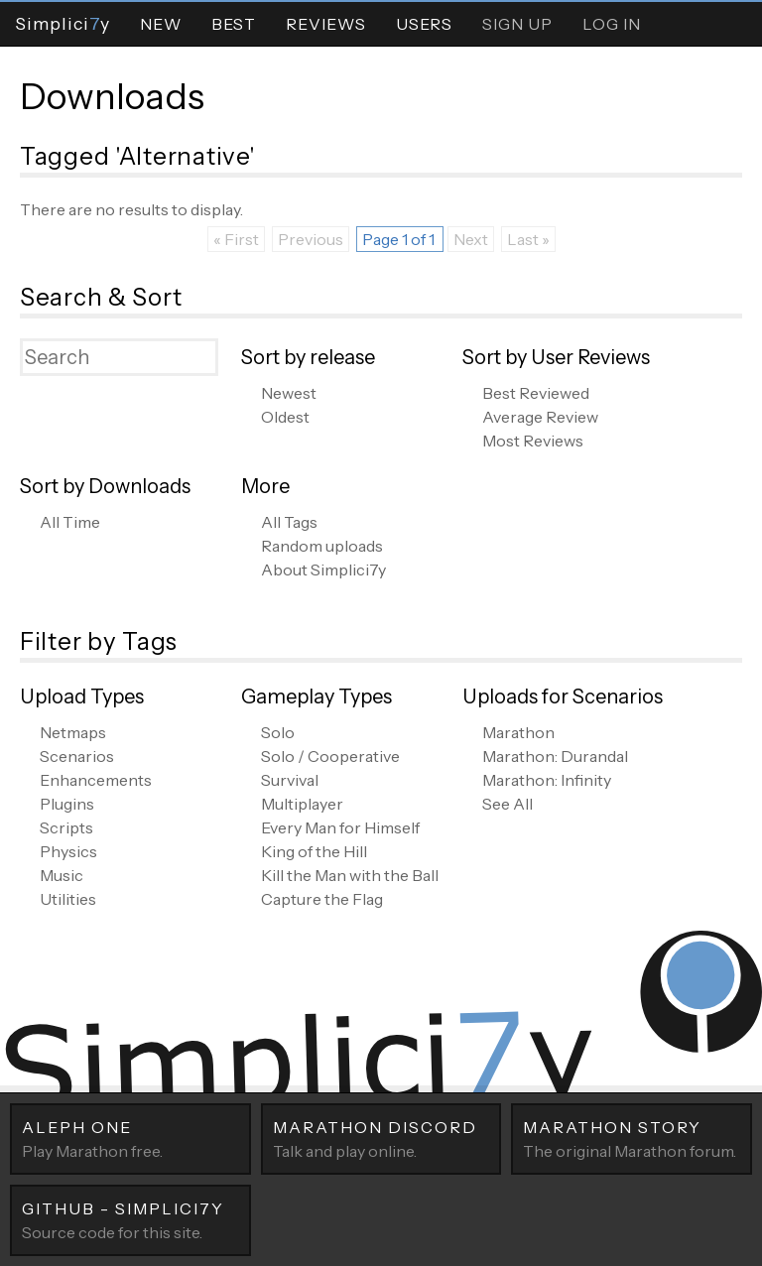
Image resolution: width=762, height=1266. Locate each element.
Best (233, 24)
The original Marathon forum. (631, 1138)
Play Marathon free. (130, 1138)
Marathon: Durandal (555, 756)
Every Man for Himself (340, 827)
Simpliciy (62, 23)
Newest (289, 393)
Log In (611, 24)
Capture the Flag (322, 899)
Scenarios (77, 756)
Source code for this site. (130, 1219)
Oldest (285, 417)
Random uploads (322, 546)
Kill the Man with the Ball (350, 875)
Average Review (540, 417)
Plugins (67, 804)
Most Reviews (532, 440)
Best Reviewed (535, 393)
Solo (278, 732)
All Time (70, 522)
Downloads (112, 96)
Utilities (68, 899)
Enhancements (96, 780)
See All (507, 804)
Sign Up (517, 24)
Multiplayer (302, 804)
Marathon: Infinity (546, 780)
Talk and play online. (381, 1138)
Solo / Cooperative (330, 756)
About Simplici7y (323, 569)
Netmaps (73, 732)
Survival (289, 780)
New (161, 24)
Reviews (326, 24)
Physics (68, 851)
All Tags (289, 522)
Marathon (518, 732)
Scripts (66, 827)
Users (424, 24)
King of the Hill (314, 851)
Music (61, 875)
